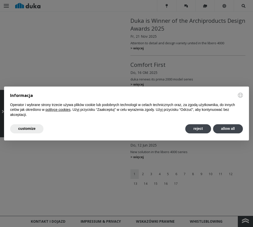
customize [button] (26, 129)
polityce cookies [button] (58, 110)
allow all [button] (228, 129)
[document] (126, 105)
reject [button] (198, 129)
